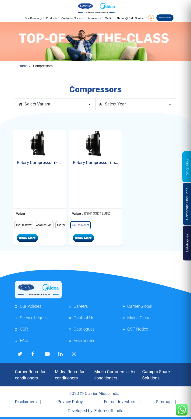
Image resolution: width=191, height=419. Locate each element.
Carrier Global (139, 306)
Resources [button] (95, 18)
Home (23, 66)
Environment (85, 340)
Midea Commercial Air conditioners (115, 374)
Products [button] (53, 18)
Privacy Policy (70, 401)
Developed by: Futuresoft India (95, 410)
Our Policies (30, 306)
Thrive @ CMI (125, 18)
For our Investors (119, 401)
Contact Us (84, 317)
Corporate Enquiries (186, 204)
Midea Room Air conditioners (70, 374)
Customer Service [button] (73, 18)
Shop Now (186, 167)
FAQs (24, 340)
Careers (81, 306)
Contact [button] (141, 18)
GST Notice (137, 329)
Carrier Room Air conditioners (30, 374)
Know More (27, 238)
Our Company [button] (35, 18)
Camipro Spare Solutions (156, 374)
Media (110, 18)
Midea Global (139, 317)
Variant (20, 213)
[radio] (23, 225)
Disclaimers (26, 401)
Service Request (34, 317)
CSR (24, 329)
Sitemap (164, 401)
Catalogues (84, 329)
